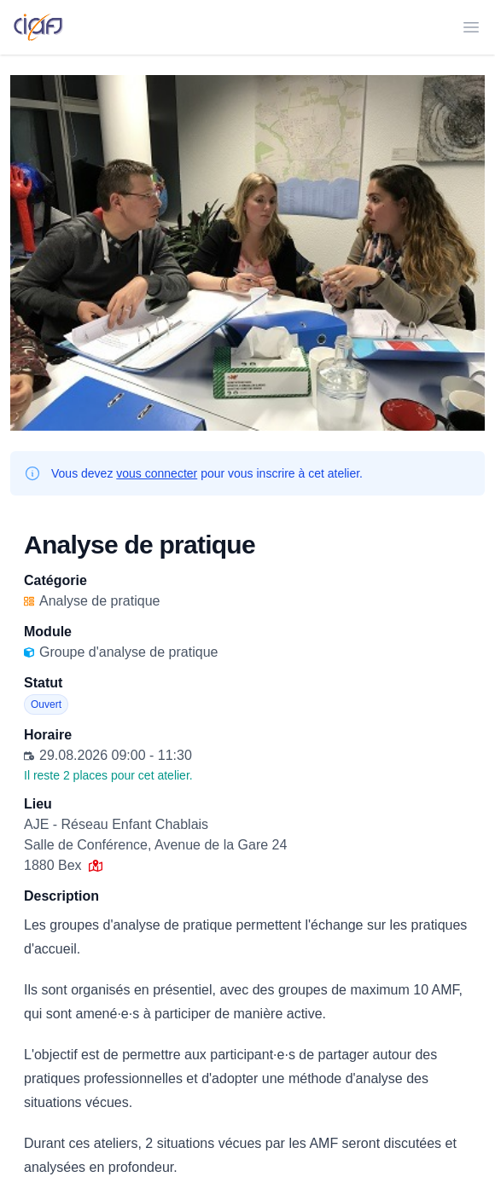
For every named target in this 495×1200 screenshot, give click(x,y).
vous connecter (156, 473)
